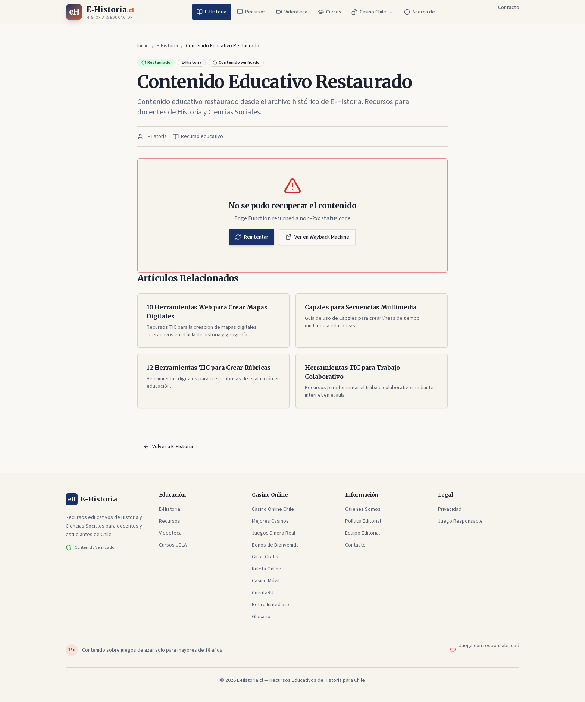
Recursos (251, 12)
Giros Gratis (265, 557)
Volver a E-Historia (168, 446)
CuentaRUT (264, 592)
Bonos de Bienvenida (275, 545)
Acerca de (419, 12)
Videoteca (291, 12)
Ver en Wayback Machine (317, 237)
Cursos (329, 12)
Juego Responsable (460, 521)
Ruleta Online (266, 569)
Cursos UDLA (173, 545)
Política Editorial (363, 521)
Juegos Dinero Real (273, 533)
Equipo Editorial (362, 533)
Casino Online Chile (273, 509)
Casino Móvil (265, 581)
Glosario (261, 616)
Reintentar (251, 237)
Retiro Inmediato (270, 604)
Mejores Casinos (270, 521)
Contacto (508, 7)
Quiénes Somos (363, 509)
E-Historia (211, 12)
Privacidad (450, 509)
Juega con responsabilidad (489, 645)
